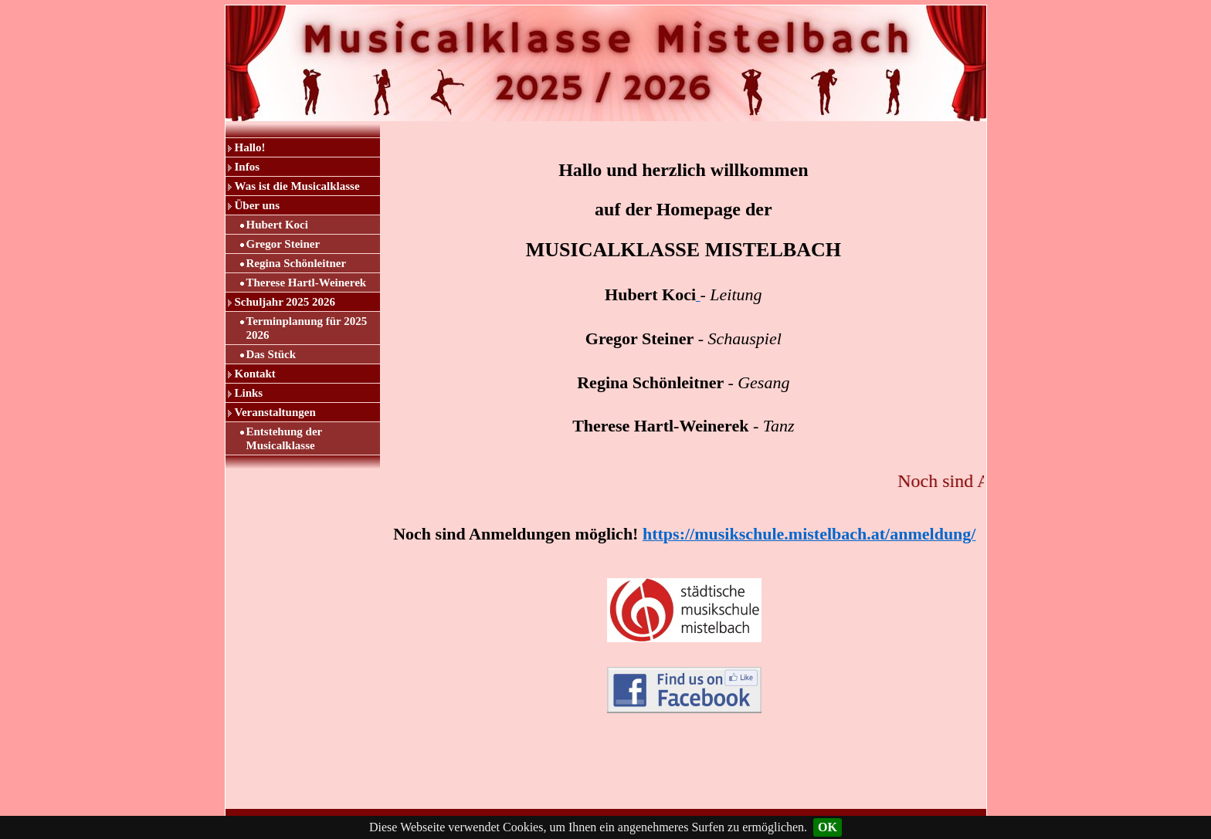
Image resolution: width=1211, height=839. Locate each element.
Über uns (257, 205)
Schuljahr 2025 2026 (285, 302)
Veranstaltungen (275, 412)
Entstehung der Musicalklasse (284, 438)
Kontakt (255, 373)
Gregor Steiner (283, 244)
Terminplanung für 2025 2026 (307, 328)
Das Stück (271, 354)
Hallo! (250, 147)
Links (249, 393)
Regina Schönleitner (296, 263)
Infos (247, 167)
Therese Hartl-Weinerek (306, 282)
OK (827, 827)
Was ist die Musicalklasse (297, 186)
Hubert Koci (277, 224)
